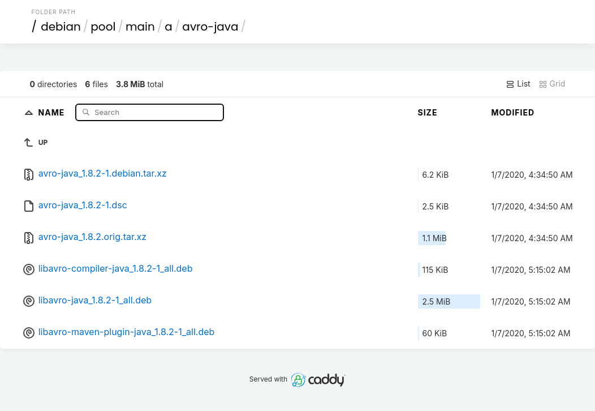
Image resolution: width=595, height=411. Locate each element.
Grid (552, 84)
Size (428, 112)
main (140, 27)
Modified (513, 112)
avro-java (210, 27)
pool (102, 27)
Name (52, 112)
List (518, 84)
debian (61, 27)
